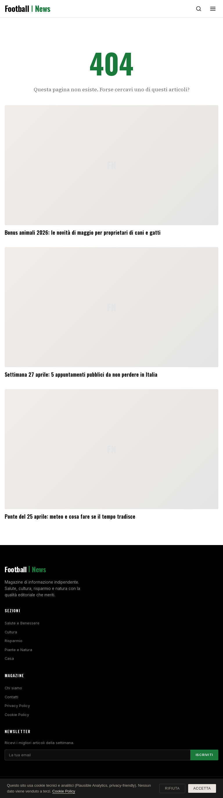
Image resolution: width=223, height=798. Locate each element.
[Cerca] (198, 8)
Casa (9, 658)
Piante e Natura (18, 650)
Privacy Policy (17, 706)
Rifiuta (172, 788)
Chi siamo (13, 688)
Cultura (11, 632)
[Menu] (212, 8)
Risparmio (13, 641)
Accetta (202, 788)
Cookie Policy (17, 715)
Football (28, 9)
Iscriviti (204, 755)
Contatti (11, 697)
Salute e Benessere (22, 623)
